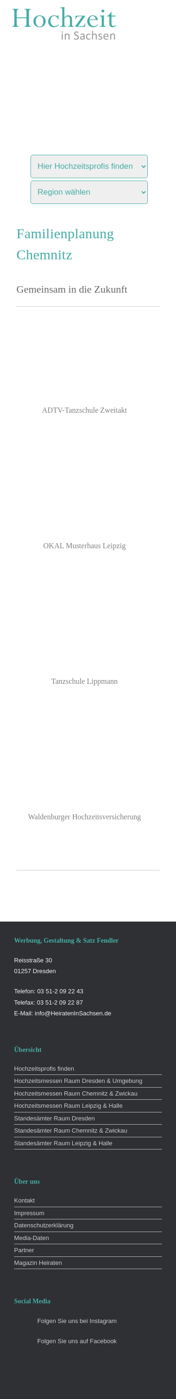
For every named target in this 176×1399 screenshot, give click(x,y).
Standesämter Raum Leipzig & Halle (63, 1143)
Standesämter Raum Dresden (54, 1118)
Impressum (29, 1213)
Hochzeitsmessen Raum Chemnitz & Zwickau (76, 1093)
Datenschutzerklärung (43, 1225)
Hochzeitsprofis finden (44, 1068)
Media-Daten (31, 1237)
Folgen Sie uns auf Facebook (77, 1341)
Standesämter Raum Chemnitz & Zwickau (70, 1130)
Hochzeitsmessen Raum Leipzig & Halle (68, 1105)
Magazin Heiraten (38, 1262)
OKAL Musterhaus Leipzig (84, 546)
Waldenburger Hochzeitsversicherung (84, 817)
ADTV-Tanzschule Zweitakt (84, 410)
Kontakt (24, 1200)
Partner (24, 1250)
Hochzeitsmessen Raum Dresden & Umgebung (78, 1080)
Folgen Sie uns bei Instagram (77, 1320)
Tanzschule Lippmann (84, 681)
